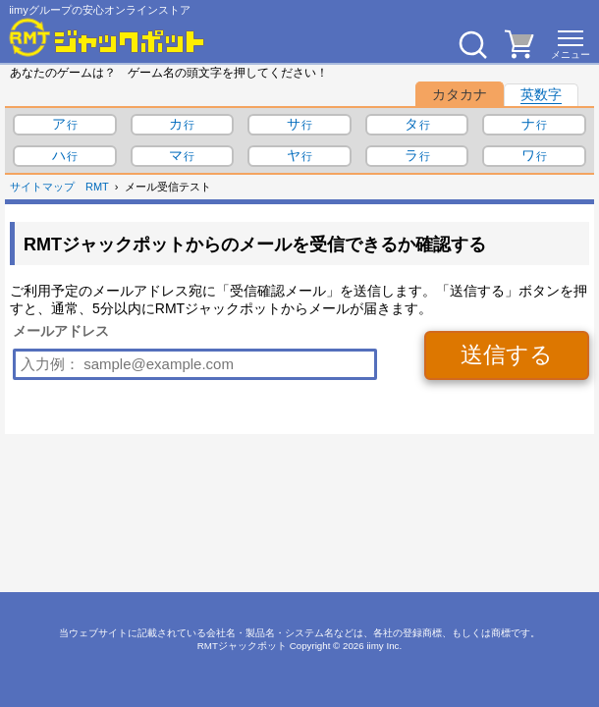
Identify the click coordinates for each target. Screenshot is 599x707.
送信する (507, 354)
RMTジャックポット (242, 645)
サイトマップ (42, 186)
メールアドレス (61, 331)
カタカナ (459, 94)
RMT (97, 186)
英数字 (541, 94)
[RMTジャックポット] (107, 37)
